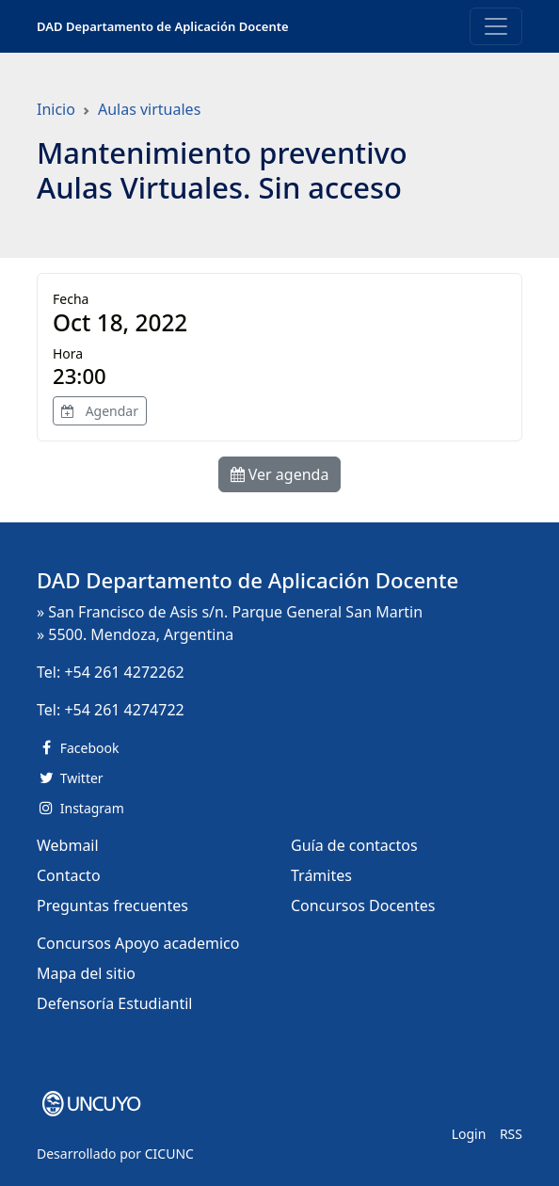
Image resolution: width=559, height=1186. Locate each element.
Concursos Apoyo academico (138, 943)
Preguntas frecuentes (112, 905)
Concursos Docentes (363, 905)
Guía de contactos (354, 845)
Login (469, 1134)
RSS (511, 1134)
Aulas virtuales (149, 109)
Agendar (99, 411)
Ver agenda (280, 474)
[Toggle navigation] (496, 26)
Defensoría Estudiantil (114, 1003)
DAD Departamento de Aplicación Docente (163, 26)
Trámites (321, 875)
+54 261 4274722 (124, 709)
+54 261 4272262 (124, 672)
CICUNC (169, 1153)
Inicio (56, 109)
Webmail (68, 845)
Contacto (69, 875)
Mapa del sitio (86, 973)
